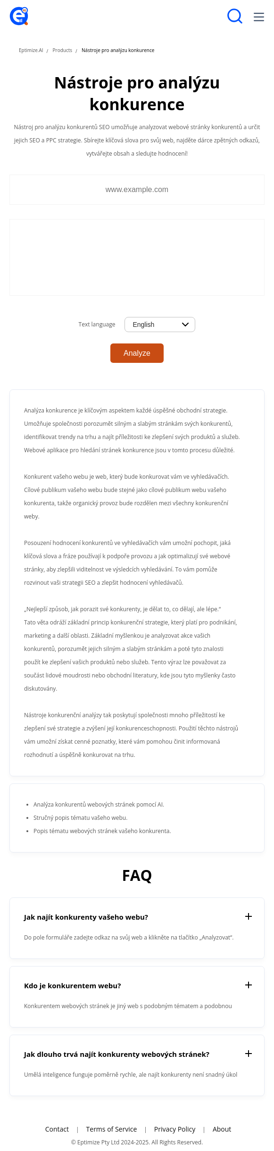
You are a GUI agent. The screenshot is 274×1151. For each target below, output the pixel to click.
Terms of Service (111, 1129)
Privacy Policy (174, 1129)
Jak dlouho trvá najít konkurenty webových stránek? (116, 1054)
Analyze (137, 353)
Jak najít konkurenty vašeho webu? (86, 917)
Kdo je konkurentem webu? (72, 985)
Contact (57, 1129)
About (222, 1129)
